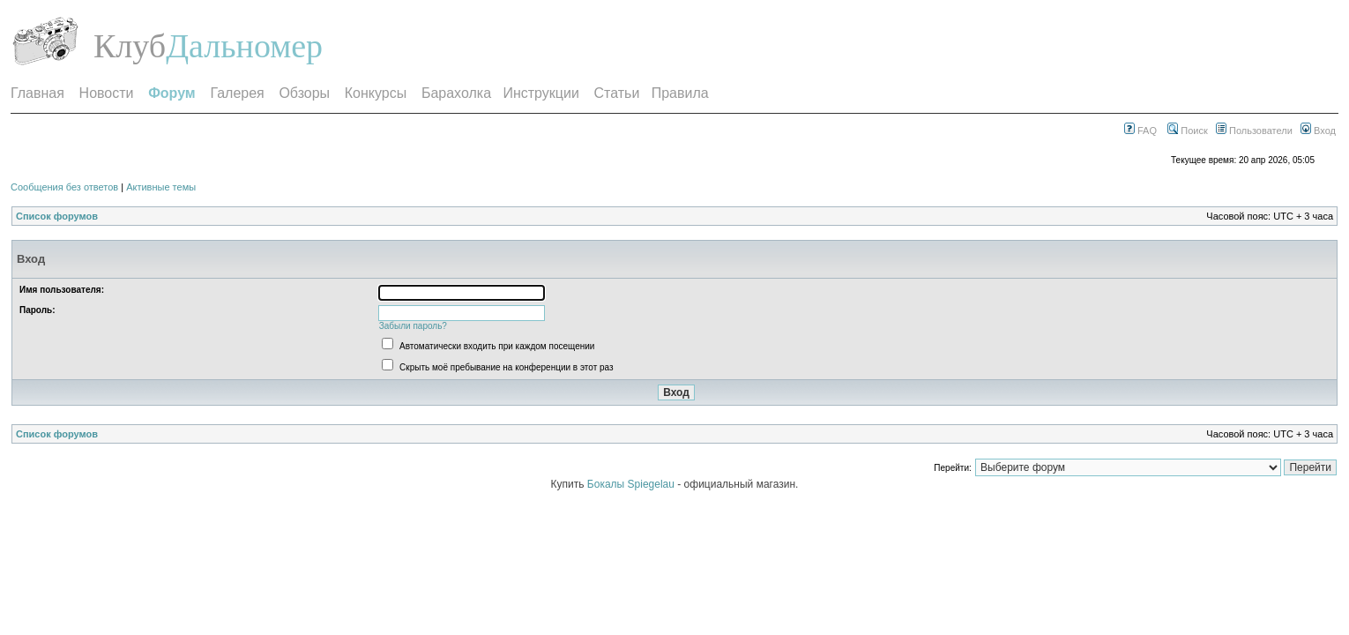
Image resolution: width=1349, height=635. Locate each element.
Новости (106, 93)
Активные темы (161, 187)
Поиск (1187, 130)
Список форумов (57, 216)
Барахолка (456, 93)
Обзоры (304, 93)
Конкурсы (375, 93)
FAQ (1140, 130)
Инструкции (540, 93)
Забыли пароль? (413, 326)
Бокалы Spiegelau (632, 484)
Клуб (129, 45)
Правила (680, 93)
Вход (1318, 130)
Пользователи (1254, 130)
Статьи (617, 93)
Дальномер (244, 45)
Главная (37, 93)
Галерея (237, 93)
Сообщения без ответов (64, 187)
